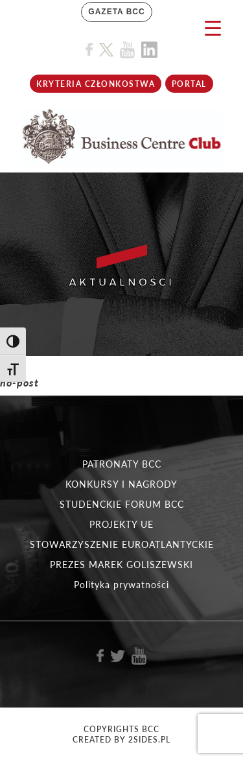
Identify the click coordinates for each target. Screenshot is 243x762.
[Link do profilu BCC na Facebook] (89, 49)
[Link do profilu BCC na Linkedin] (149, 50)
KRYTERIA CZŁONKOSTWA (95, 84)
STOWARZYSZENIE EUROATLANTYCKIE (122, 544)
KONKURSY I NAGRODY (121, 484)
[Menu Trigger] (213, 27)
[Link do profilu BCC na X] (106, 50)
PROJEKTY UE (121, 524)
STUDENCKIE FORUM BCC (122, 504)
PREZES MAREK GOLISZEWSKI (121, 564)
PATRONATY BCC (121, 464)
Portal (189, 84)
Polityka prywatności (121, 584)
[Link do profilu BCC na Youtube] (127, 49)
